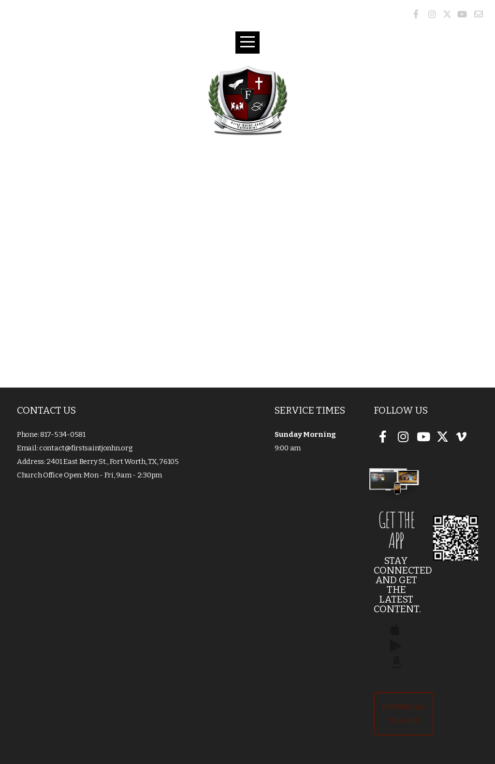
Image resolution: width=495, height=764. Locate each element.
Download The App (403, 714)
